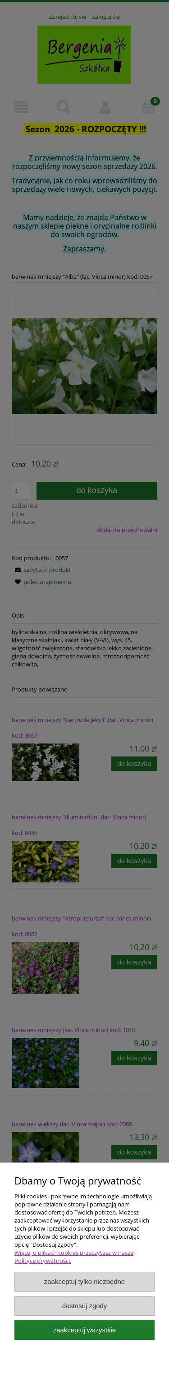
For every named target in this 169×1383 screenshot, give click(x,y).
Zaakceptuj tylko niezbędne (84, 1281)
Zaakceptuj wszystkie (84, 1330)
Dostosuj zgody (84, 1306)
